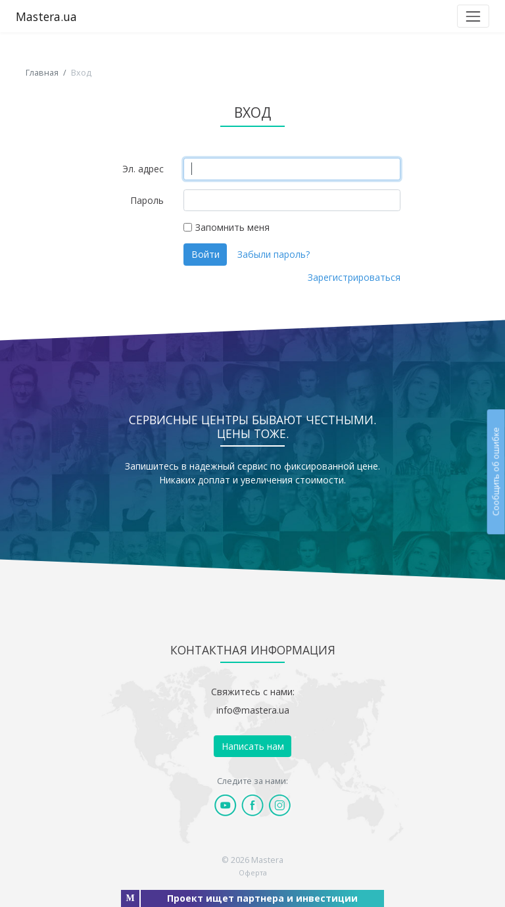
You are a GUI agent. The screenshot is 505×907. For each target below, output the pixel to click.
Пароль (147, 200)
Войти (205, 254)
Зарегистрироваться (354, 277)
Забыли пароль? (273, 254)
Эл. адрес (143, 168)
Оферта (253, 872)
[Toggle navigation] (473, 16)
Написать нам (253, 746)
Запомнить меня (232, 227)
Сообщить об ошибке (495, 471)
